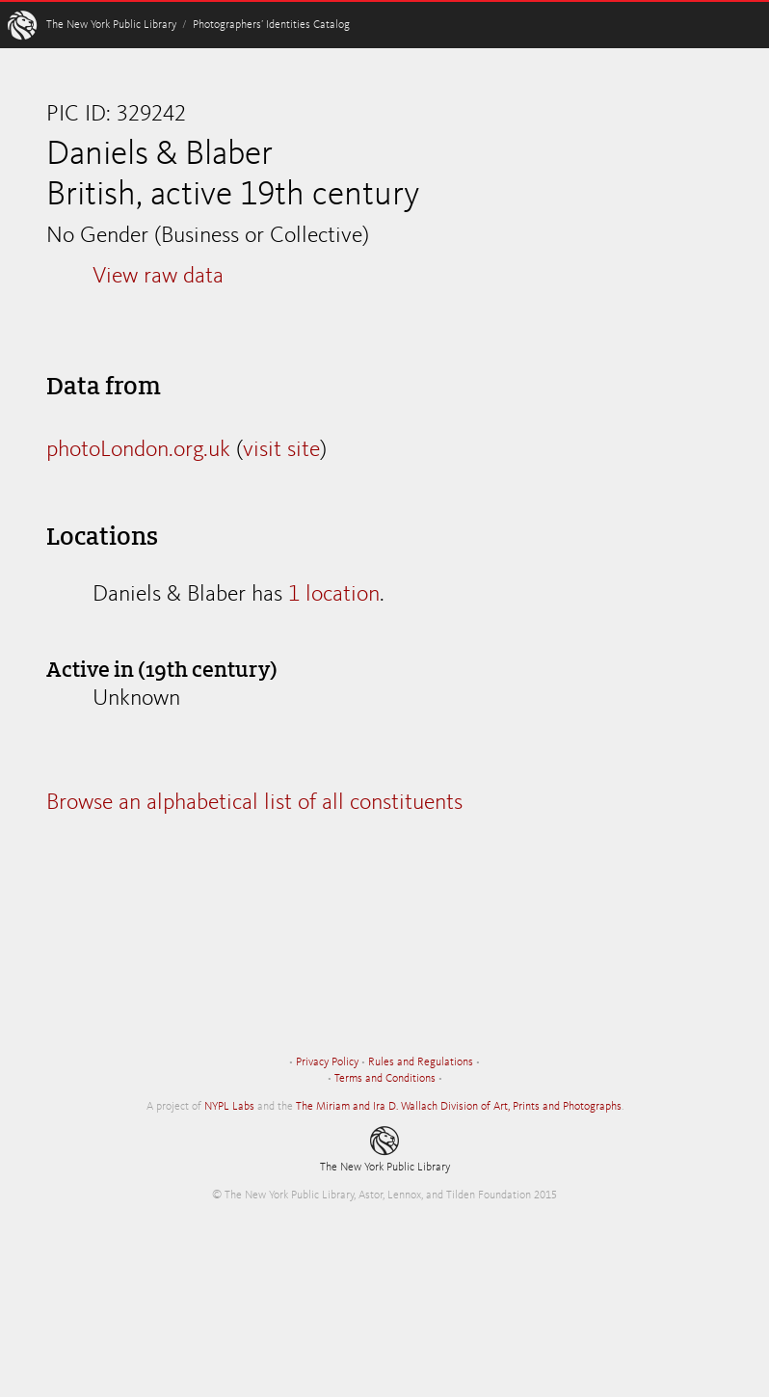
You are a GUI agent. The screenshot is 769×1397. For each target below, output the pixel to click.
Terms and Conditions (385, 1079)
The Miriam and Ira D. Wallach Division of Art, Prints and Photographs (459, 1107)
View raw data (158, 276)
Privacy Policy (327, 1062)
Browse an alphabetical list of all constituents (254, 803)
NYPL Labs (229, 1107)
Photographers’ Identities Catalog (271, 25)
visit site (281, 450)
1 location (334, 594)
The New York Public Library (111, 25)
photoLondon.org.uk (138, 450)
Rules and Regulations (420, 1062)
